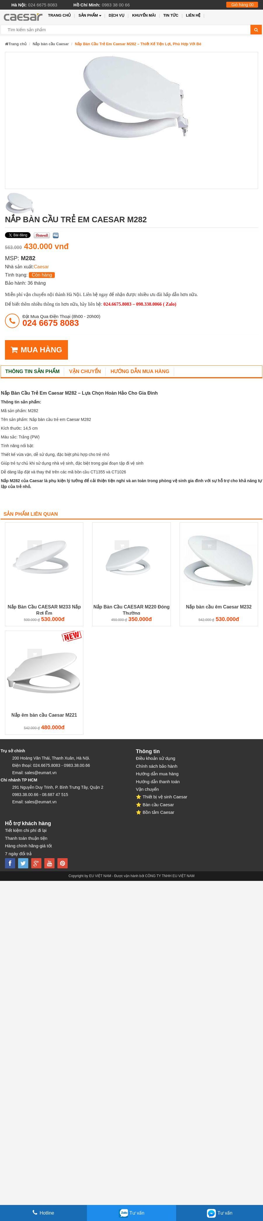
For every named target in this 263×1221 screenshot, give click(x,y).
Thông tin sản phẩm (32, 371)
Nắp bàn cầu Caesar (51, 44)
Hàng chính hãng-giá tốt (28, 845)
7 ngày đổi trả (18, 853)
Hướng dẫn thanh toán (158, 781)
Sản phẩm (89, 16)
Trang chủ (59, 15)
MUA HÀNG (36, 349)
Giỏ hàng (242, 4)
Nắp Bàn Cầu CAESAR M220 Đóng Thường (131, 609)
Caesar (41, 266)
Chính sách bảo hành (156, 766)
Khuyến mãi (144, 15)
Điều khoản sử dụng (155, 758)
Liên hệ (193, 15)
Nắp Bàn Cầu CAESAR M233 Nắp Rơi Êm (44, 609)
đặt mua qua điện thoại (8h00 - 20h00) (61, 320)
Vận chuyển (85, 371)
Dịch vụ (117, 15)
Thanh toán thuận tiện (26, 838)
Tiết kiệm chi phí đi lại (26, 830)
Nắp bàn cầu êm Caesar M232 (219, 606)
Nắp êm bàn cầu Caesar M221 (44, 715)
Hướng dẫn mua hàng (140, 371)
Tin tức (170, 15)
